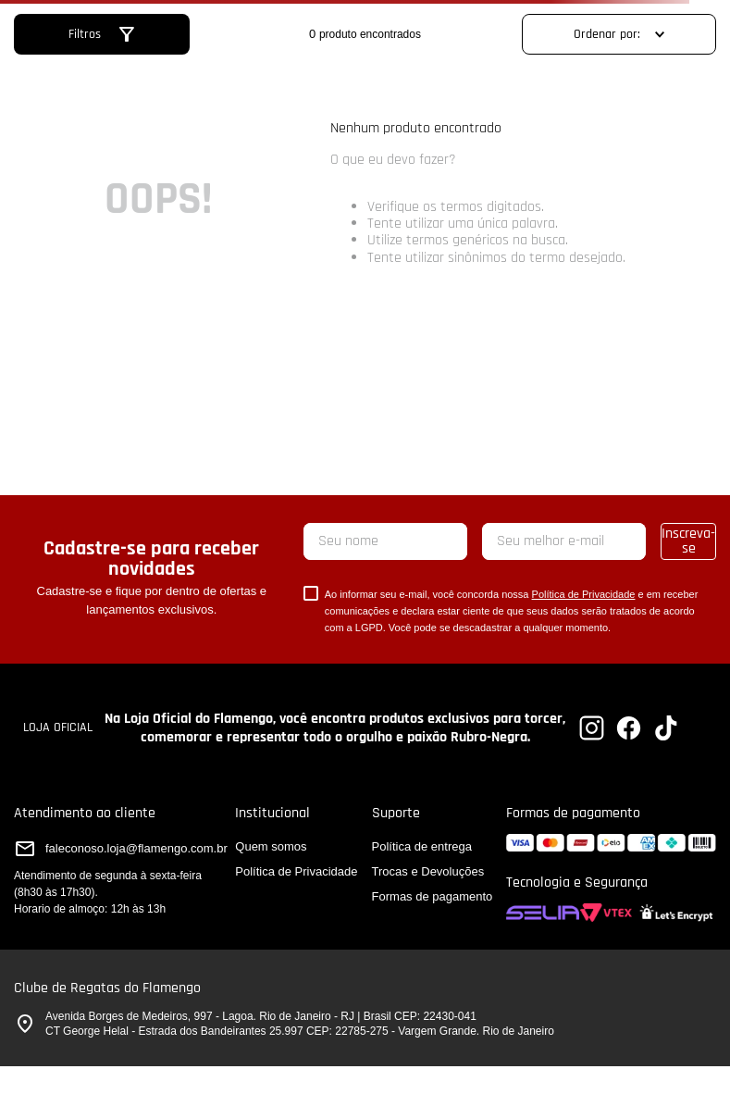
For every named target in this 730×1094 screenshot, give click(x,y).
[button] (101, 34)
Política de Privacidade (584, 594)
